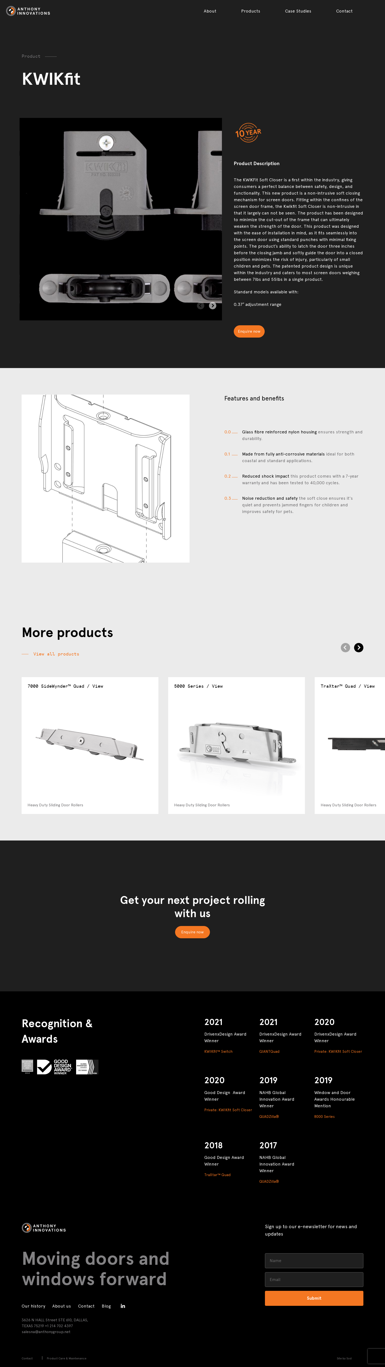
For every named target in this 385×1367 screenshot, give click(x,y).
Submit (314, 1298)
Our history (33, 1306)
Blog (106, 1306)
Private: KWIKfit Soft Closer (338, 1051)
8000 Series (324, 1116)
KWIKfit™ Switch (218, 1051)
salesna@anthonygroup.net (46, 1331)
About (210, 11)
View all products (56, 654)
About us (61, 1306)
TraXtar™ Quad (217, 1175)
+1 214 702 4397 (59, 1326)
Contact (344, 11)
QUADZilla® (269, 1116)
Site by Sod (344, 1358)
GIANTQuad (269, 1051)
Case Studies (298, 11)
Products (250, 11)
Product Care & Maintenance (66, 1358)
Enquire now (249, 331)
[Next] (212, 305)
